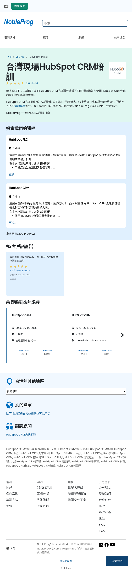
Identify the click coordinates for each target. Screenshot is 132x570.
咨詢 (46, 37)
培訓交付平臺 (77, 500)
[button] (121, 335)
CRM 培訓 (20, 56)
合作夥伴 (105, 500)
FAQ (102, 525)
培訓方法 (12, 500)
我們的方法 (44, 487)
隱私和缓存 (66, 561)
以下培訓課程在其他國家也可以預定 (28, 414)
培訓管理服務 (77, 494)
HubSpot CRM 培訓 (38, 56)
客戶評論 (105, 512)
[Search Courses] (85, 23)
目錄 (9, 487)
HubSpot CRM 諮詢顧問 (21, 435)
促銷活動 (12, 494)
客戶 (102, 506)
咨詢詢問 (43, 500)
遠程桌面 (19, 106)
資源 (9, 506)
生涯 (102, 518)
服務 (81, 37)
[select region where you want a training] (66, 391)
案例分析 (43, 494)
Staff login (66, 568)
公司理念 (120, 37)
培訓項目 (9, 37)
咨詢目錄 (43, 506)
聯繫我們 (117, 561)
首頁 (10, 56)
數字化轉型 (75, 487)
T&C (102, 531)
